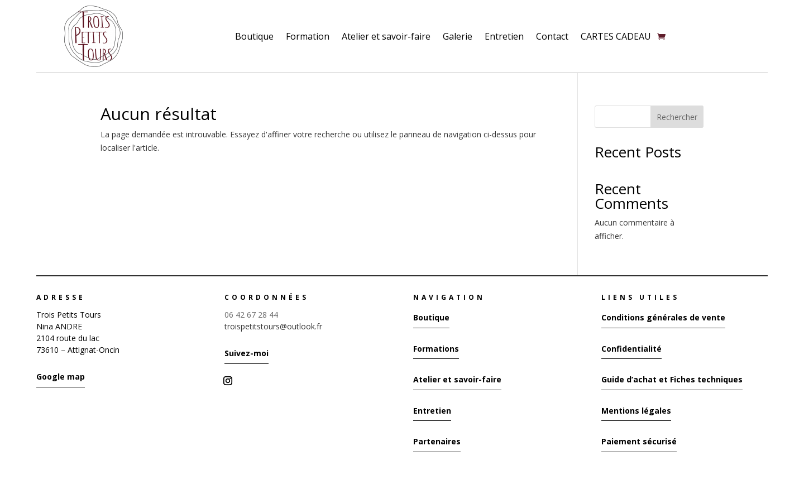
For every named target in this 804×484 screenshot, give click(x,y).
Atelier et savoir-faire (386, 36)
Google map (60, 376)
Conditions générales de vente (663, 317)
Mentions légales (636, 410)
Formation (307, 36)
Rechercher (677, 117)
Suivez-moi (246, 353)
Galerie (457, 36)
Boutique (254, 36)
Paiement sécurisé (639, 441)
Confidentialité (631, 348)
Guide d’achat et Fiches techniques (672, 379)
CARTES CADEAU (616, 36)
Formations (436, 348)
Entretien (504, 36)
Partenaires (437, 441)
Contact (552, 36)
